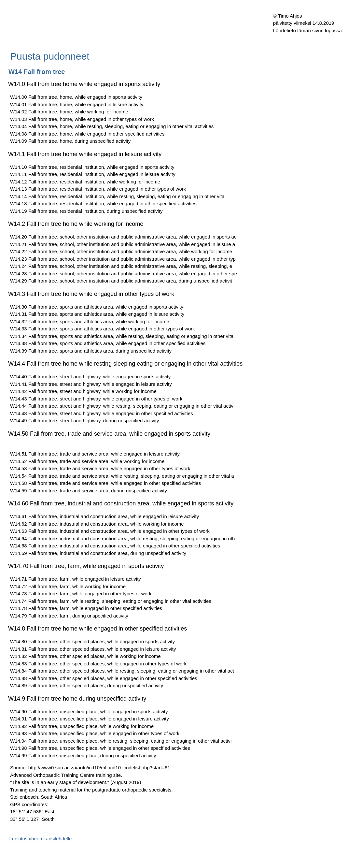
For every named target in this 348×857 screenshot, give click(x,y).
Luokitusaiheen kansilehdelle (40, 838)
